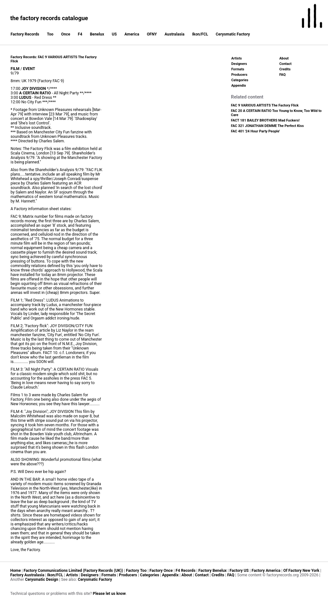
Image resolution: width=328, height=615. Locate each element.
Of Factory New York (301, 570)
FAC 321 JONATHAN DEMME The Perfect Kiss (267, 126)
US (114, 34)
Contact (285, 64)
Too (50, 34)
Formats (237, 69)
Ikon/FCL (200, 34)
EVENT (29, 69)
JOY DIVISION (33, 88)
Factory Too (136, 570)
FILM (15, 69)
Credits (285, 69)
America (132, 34)
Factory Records (25, 34)
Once (65, 34)
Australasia (174, 34)
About (284, 58)
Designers (239, 64)
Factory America (265, 570)
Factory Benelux (212, 570)
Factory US (239, 570)
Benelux (97, 34)
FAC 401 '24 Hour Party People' (255, 131)
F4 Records (185, 570)
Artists (236, 58)
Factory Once (161, 570)
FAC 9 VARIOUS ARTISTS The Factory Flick (265, 105)
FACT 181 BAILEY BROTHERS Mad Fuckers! (265, 120)
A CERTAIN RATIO (35, 93)
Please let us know (109, 593)
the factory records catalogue (49, 18)
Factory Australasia (27, 575)
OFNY (152, 34)
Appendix (238, 85)
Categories (239, 80)
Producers (239, 75)
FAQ (282, 75)
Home (15, 570)
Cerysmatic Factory (233, 34)
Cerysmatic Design (41, 579)
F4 (80, 34)
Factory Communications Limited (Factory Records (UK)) (73, 570)
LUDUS (25, 97)
